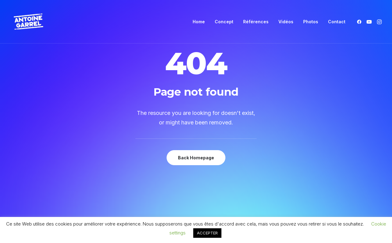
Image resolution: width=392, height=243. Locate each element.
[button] (360, 22)
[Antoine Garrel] (28, 21)
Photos (310, 21)
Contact (336, 21)
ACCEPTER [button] (207, 232)
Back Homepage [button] (196, 157)
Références (256, 21)
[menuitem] (198, 22)
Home (199, 21)
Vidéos (285, 21)
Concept (224, 21)
